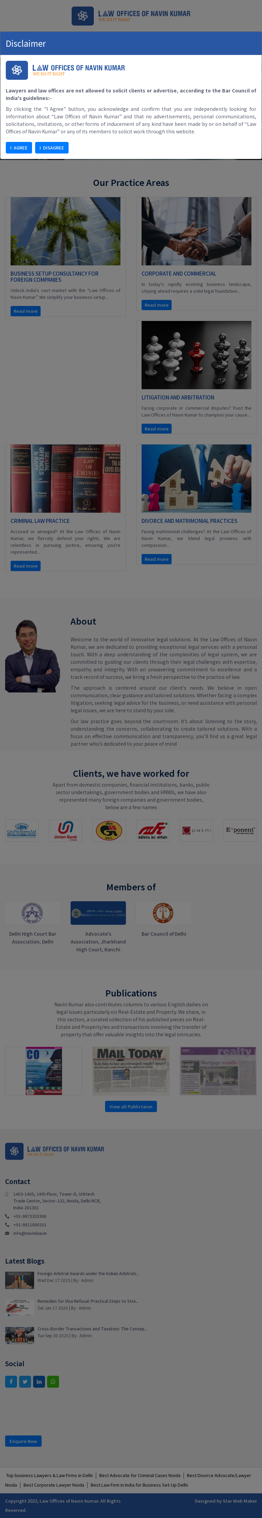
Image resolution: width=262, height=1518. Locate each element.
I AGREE (19, 147)
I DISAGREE (52, 147)
